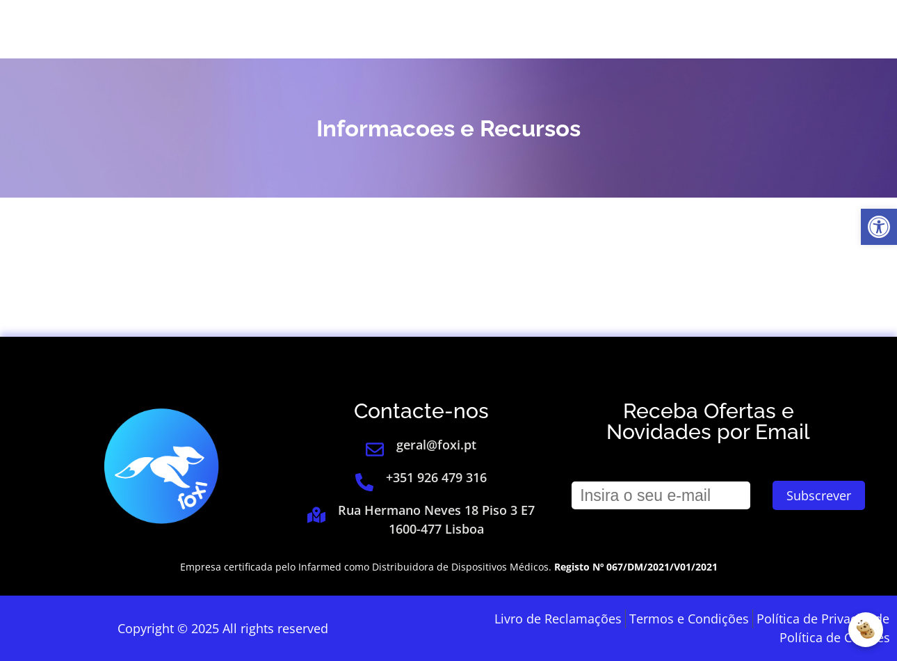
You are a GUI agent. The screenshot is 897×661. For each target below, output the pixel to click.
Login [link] (676, 29)
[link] (879, 227)
